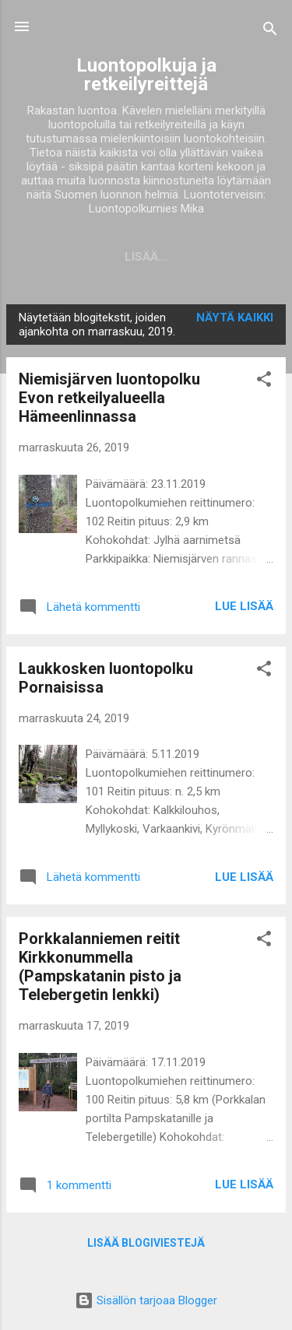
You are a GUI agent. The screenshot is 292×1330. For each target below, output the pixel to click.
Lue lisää (244, 606)
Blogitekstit (111, 257)
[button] (264, 382)
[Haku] (270, 31)
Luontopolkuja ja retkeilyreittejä (146, 74)
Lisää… (202, 257)
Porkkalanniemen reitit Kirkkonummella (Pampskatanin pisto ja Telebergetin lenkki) (100, 966)
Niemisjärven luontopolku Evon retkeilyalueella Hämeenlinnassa (109, 398)
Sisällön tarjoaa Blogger (146, 1300)
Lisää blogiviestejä (146, 1243)
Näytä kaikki (234, 318)
